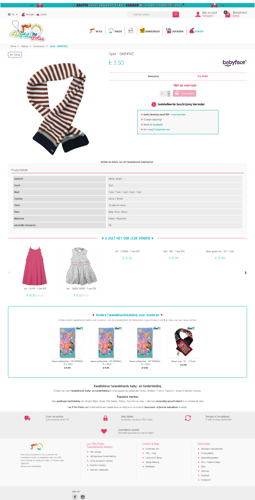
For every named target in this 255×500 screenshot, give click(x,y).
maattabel (157, 124)
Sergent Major (91, 401)
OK (175, 14)
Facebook (205, 462)
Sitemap (205, 458)
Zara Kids (131, 401)
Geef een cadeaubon (99, 456)
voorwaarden (179, 114)
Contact (42, 14)
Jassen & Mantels (184, 390)
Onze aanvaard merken (101, 447)
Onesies (197, 390)
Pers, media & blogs (210, 449)
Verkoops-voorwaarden (212, 435)
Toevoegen (184, 93)
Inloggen (207, 16)
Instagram (206, 466)
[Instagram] (83, 484)
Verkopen (30, 14)
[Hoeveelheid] (163, 94)
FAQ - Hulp (151, 440)
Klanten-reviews (98, 452)
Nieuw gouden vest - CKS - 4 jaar (220, 251)
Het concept (95, 439)
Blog (203, 453)
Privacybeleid (207, 440)
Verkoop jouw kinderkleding (103, 443)
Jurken (143, 390)
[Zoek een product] (150, 15)
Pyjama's (169, 390)
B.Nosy (122, 401)
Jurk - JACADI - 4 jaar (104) (35, 288)
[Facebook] (75, 484)
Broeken (151, 390)
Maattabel (150, 453)
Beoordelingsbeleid (209, 444)
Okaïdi (102, 401)
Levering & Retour (154, 444)
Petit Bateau (111, 401)
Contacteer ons (162, 129)
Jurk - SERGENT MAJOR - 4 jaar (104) (81, 288)
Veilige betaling (152, 449)
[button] (15, 55)
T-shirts (160, 390)
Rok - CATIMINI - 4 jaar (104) (127, 251)
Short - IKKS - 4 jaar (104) (173, 251)
